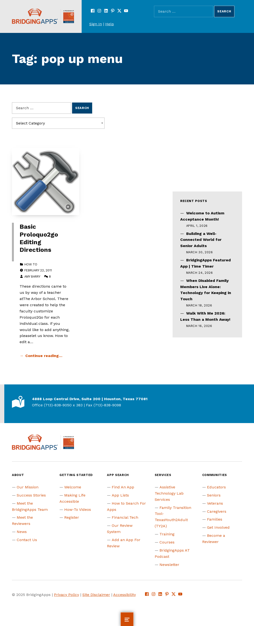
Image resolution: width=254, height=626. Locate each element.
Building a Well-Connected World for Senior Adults (201, 239)
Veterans (215, 503)
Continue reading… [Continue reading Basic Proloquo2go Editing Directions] (43, 355)
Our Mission (27, 487)
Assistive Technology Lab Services (169, 493)
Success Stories (31, 495)
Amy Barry (32, 276)
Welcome (72, 487)
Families (214, 519)
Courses (167, 542)
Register (71, 517)
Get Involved (218, 527)
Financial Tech (125, 517)
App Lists (120, 495)
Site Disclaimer (96, 594)
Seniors (214, 495)
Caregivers (216, 511)
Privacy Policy (66, 594)
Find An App (123, 487)
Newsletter (169, 564)
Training (167, 534)
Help (109, 24)
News (22, 531)
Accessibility (124, 594)
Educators (216, 487)
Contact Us (27, 540)
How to (30, 264)
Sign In (95, 24)
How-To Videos (77, 509)
